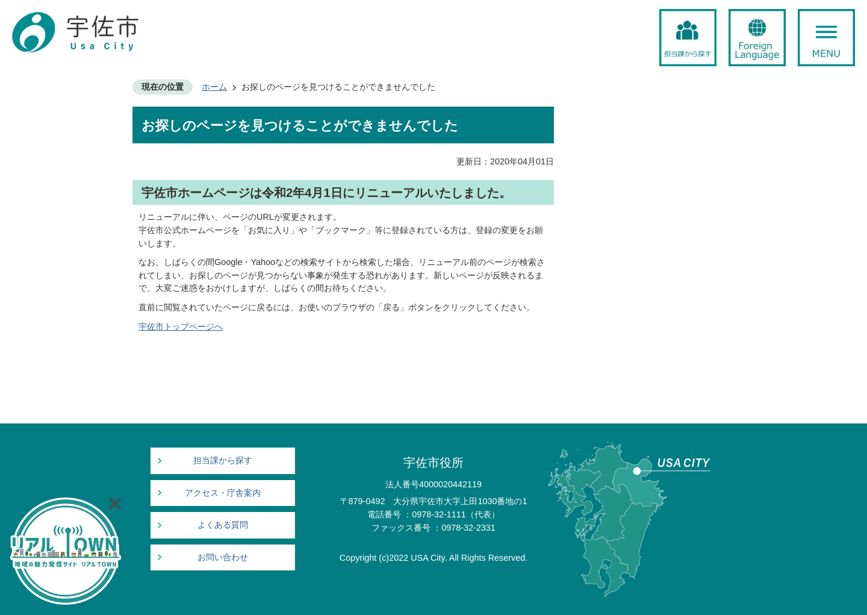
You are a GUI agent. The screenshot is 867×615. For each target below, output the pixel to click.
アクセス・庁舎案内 (223, 493)
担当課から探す (222, 460)
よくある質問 (222, 524)
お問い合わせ (222, 557)
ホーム (214, 87)
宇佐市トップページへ (180, 326)
